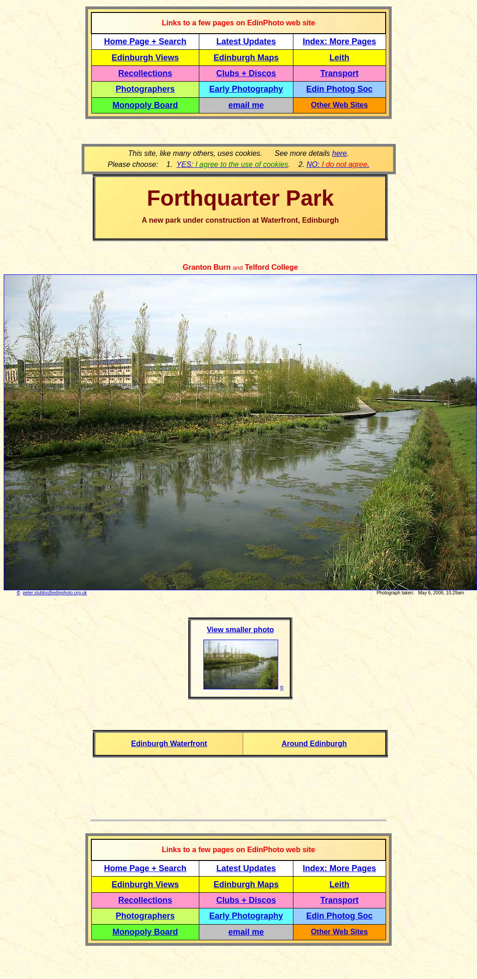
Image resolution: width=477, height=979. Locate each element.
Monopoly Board (145, 105)
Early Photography (246, 89)
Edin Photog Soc (339, 89)
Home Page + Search (145, 41)
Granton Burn (207, 267)
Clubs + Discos (246, 73)
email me (246, 105)
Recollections (145, 73)
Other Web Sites (339, 105)
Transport (339, 73)
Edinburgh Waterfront (169, 744)
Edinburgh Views (145, 57)
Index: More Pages (339, 41)
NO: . (337, 164)
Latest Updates (246, 41)
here (339, 153)
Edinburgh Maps (246, 57)
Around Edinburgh (313, 744)
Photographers (145, 89)
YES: (232, 164)
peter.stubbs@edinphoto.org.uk (55, 592)
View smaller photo (240, 630)
